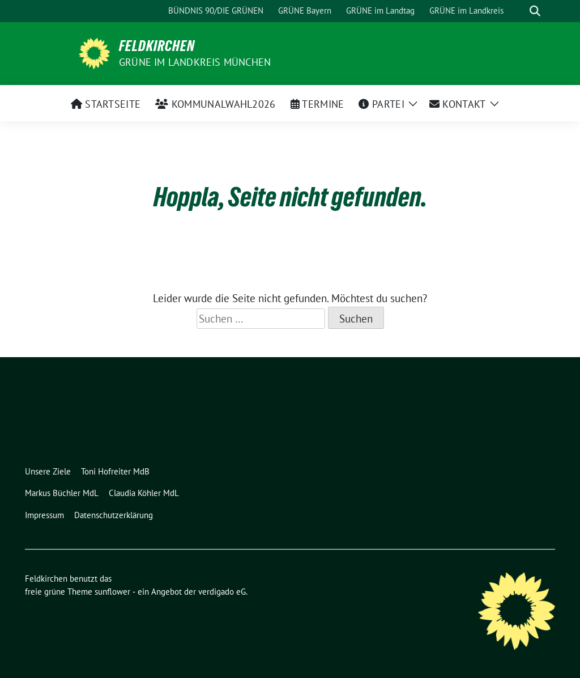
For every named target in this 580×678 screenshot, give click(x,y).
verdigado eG (222, 591)
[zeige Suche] (535, 11)
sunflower (112, 591)
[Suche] (519, 11)
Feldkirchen (157, 45)
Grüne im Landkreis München (195, 62)
